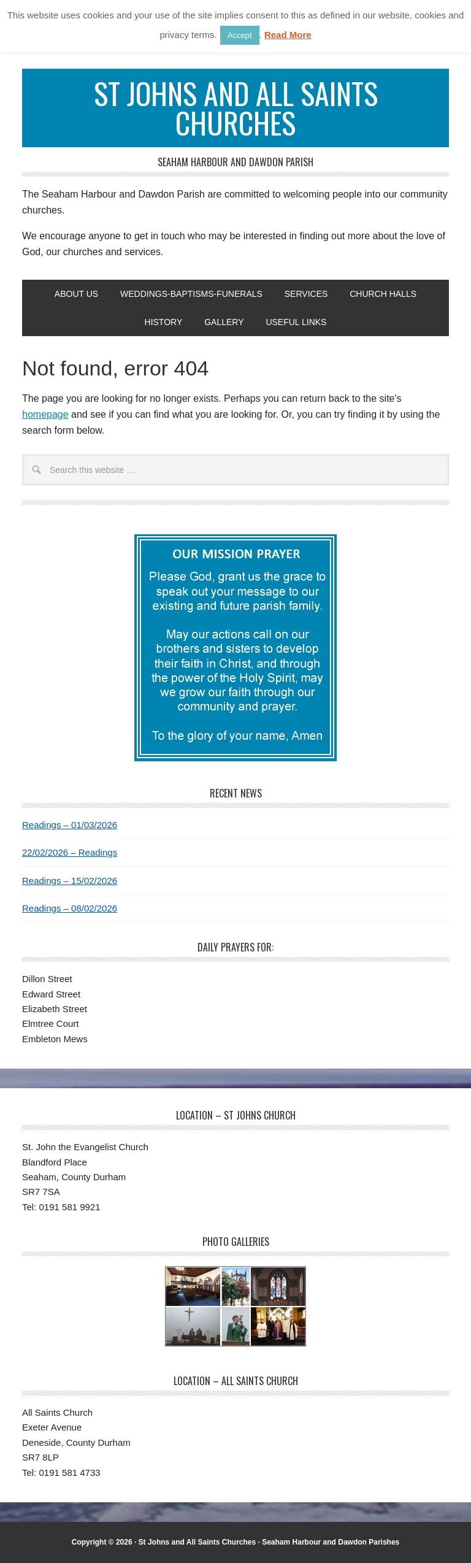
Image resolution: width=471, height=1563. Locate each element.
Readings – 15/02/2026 (69, 880)
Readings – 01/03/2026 (69, 825)
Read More (288, 34)
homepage (45, 414)
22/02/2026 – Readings (69, 852)
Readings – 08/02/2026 (69, 908)
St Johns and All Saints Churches (236, 107)
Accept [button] (240, 35)
